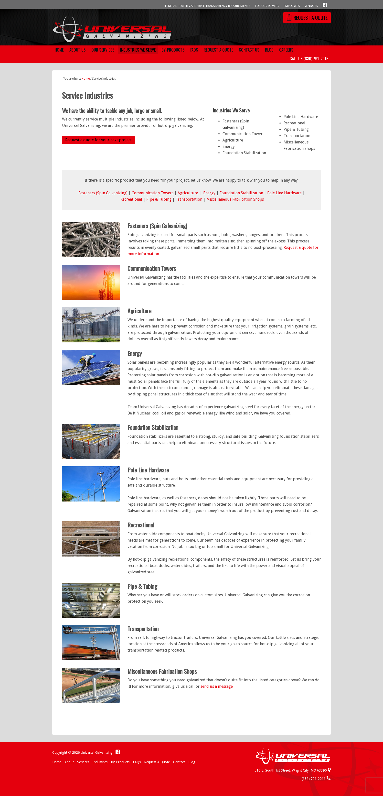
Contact (179, 762)
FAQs (137, 762)
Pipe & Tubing (158, 199)
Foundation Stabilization (241, 193)
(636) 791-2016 (316, 779)
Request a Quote (157, 762)
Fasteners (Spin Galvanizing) (103, 193)
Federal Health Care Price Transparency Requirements (207, 6)
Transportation (189, 199)
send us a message (217, 686)
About (69, 762)
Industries (100, 762)
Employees (292, 6)
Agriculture (188, 193)
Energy (209, 193)
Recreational (131, 199)
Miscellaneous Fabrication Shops (235, 199)
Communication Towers (152, 193)
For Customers (267, 6)
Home (56, 762)
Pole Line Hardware (284, 193)
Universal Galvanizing (112, 29)
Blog (191, 762)
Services (83, 762)
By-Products (120, 762)
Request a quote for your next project (98, 140)
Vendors (311, 6)
